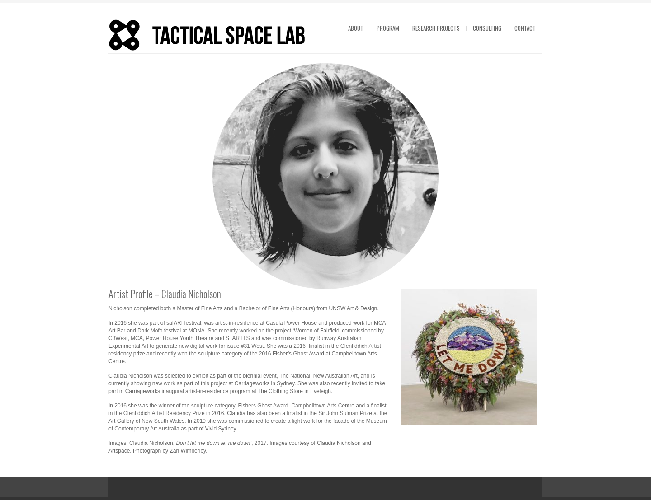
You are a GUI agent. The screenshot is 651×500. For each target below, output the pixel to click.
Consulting (487, 28)
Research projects (436, 28)
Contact (525, 28)
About (355, 28)
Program (388, 28)
